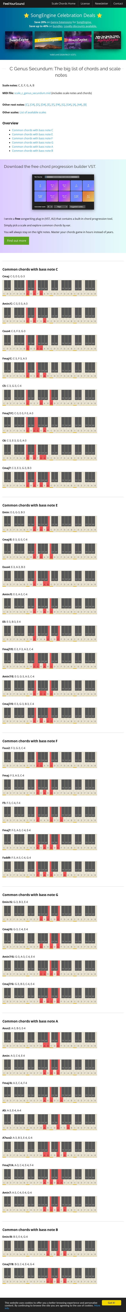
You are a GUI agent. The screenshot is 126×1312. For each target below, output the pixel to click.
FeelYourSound (13, 3)
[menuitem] (13, 3)
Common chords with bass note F (32, 138)
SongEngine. (84, 22)
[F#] (58, 104)
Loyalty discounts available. (80, 26)
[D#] (43, 104)
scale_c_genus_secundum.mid (32, 93)
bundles (58, 26)
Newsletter (101, 3)
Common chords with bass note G (32, 142)
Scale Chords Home (63, 3)
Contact (118, 3)
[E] (48, 104)
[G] (63, 104)
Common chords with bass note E (32, 134)
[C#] (32, 104)
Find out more (16, 240)
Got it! (111, 1302)
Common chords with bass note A (32, 146)
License (85, 3)
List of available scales (33, 112)
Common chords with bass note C (32, 130)
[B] (85, 104)
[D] (37, 104)
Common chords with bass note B (32, 150)
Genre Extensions (61, 22)
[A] (74, 104)
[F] (53, 104)
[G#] (68, 104)
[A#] (79, 104)
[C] (27, 104)
